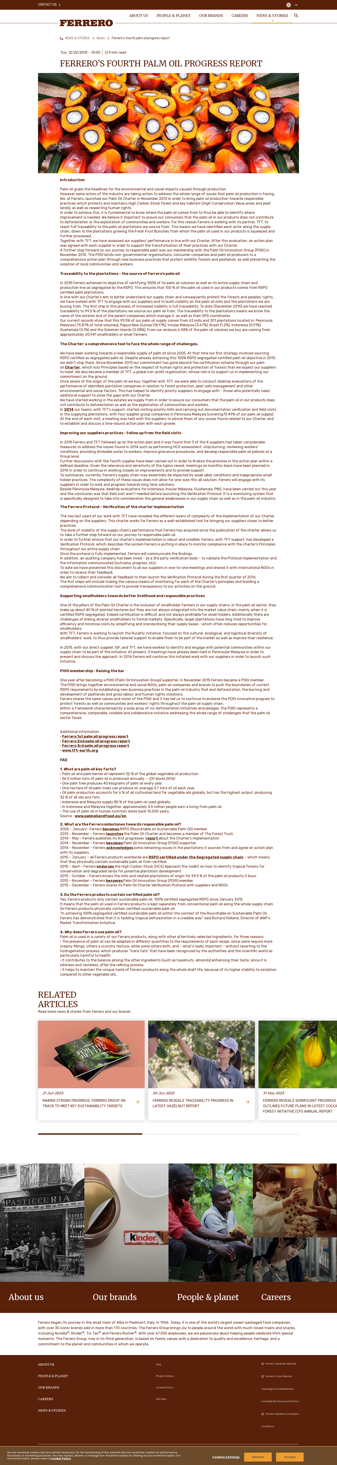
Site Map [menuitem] (161, 1399)
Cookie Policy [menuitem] (164, 1387)
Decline (258, 1457)
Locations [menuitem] (267, 1426)
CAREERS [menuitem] (240, 16)
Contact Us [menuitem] (49, 4)
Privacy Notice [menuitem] (165, 1376)
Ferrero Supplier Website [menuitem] (278, 1363)
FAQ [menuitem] (158, 1364)
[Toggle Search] (296, 16)
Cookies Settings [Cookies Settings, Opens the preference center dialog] (226, 1457)
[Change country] (292, 4)
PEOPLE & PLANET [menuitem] (173, 16)
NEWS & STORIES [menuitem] (272, 16)
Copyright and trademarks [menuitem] (277, 1388)
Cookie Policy (61, 1458)
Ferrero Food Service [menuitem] (276, 1376)
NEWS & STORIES (77, 38)
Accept (290, 1457)
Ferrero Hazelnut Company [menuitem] (280, 1413)
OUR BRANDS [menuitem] (211, 16)
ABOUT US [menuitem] (139, 16)
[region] (168, 1455)
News (101, 38)
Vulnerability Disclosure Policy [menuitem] (280, 1401)
